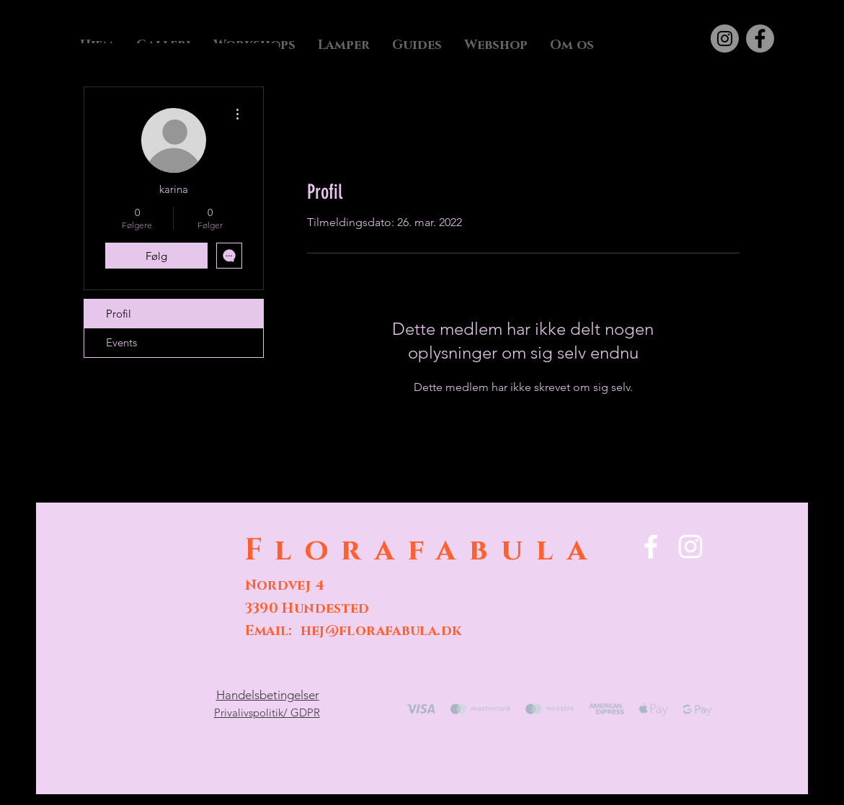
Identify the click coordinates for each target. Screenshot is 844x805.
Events (121, 342)
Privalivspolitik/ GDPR (267, 712)
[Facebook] (760, 38)
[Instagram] (725, 38)
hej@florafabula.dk (381, 631)
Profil (118, 313)
